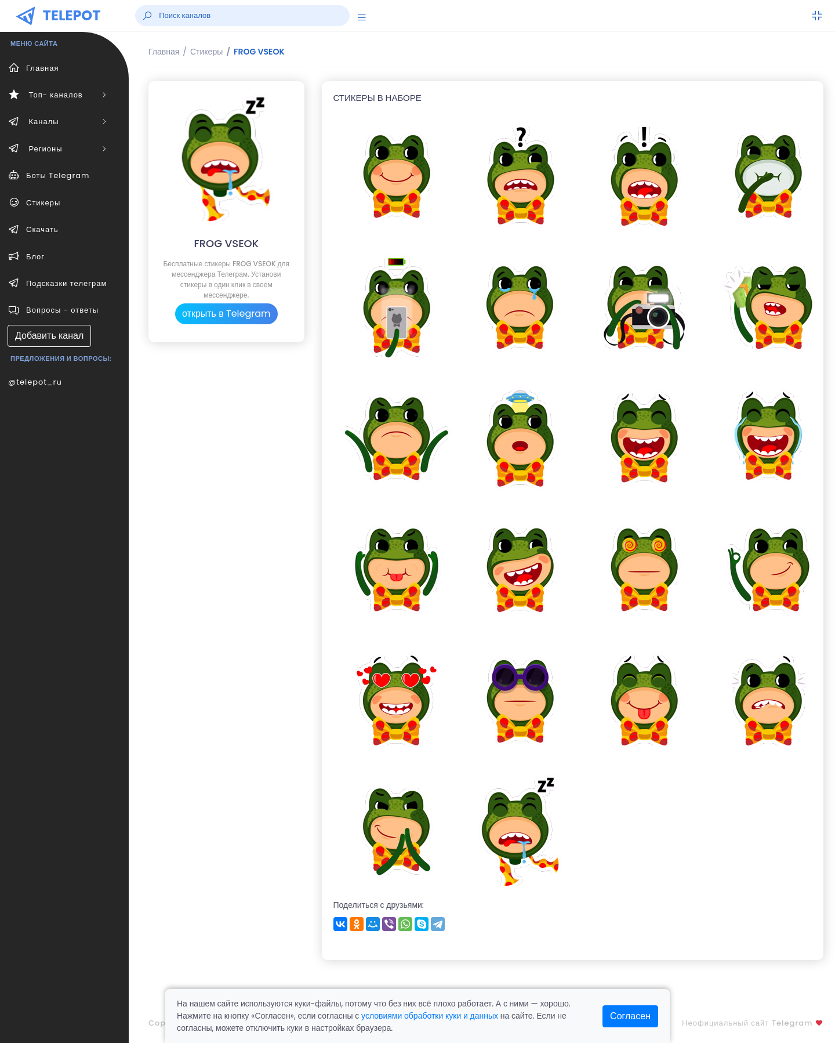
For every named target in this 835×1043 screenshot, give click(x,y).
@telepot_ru (35, 381)
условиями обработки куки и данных (429, 1016)
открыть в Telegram (226, 313)
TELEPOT (72, 15)
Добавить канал (49, 335)
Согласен (630, 1016)
